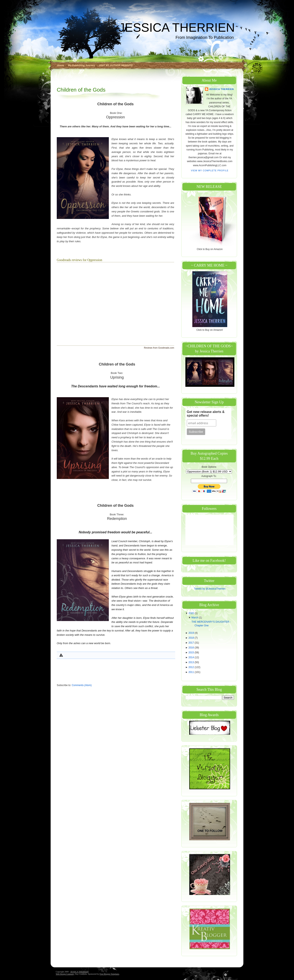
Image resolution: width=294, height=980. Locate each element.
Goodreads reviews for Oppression (79, 260)
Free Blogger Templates (109, 974)
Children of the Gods (81, 90)
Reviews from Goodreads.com (159, 347)
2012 (191, 667)
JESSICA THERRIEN (177, 27)
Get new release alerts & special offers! (206, 413)
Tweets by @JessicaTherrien (209, 588)
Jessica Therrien (221, 89)
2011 (191, 672)
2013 (191, 662)
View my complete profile (209, 170)
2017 (191, 642)
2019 (191, 632)
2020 (191, 613)
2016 (191, 647)
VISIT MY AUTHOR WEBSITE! (116, 65)
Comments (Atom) (81, 685)
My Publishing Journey (81, 65)
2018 (191, 637)
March (195, 617)
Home (60, 65)
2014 (191, 657)
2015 (191, 652)
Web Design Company (65, 974)
